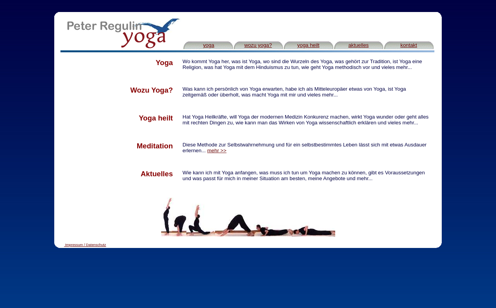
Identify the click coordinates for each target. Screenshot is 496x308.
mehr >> (217, 150)
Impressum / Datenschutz (85, 245)
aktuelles (358, 45)
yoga (208, 45)
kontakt (408, 45)
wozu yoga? (258, 45)
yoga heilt (308, 45)
